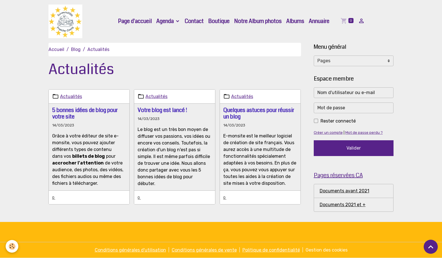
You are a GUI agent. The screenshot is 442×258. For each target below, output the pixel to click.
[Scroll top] (431, 247)
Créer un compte (328, 132)
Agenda (165, 21)
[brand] (66, 21)
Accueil (56, 49)
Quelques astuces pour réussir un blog (258, 113)
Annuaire (319, 21)
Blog (76, 49)
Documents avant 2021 (344, 191)
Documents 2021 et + (343, 204)
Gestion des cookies (327, 250)
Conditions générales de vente (204, 250)
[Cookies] (12, 246)
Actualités (71, 96)
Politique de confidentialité (271, 250)
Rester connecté (338, 121)
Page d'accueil (135, 21)
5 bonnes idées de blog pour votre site (85, 113)
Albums (295, 21)
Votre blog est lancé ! (162, 110)
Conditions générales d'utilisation (130, 250)
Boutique (218, 21)
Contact (194, 21)
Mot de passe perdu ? (364, 132)
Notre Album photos (258, 21)
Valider (353, 148)
